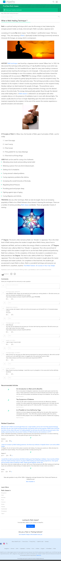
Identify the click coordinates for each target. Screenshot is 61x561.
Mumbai (3, 497)
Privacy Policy (32, 541)
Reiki (22, 36)
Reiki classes (25, 205)
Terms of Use (25, 541)
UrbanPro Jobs (40, 541)
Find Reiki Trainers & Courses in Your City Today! (39, 266)
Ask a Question (30, 481)
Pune (2, 500)
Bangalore (3, 493)
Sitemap (46, 541)
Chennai (3, 502)
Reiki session (23, 94)
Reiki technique (12, 63)
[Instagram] (4, 544)
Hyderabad (4, 509)
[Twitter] (6, 543)
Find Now (31, 526)
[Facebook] (1, 544)
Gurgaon (42, 548)
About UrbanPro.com (16, 541)
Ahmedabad (48, 548)
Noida (2, 504)
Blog (2, 13)
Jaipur (2, 513)
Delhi (2, 495)
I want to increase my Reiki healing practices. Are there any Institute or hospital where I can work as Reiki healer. (30, 445)
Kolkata (3, 506)
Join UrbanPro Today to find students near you (30, 534)
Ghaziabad (4, 511)
